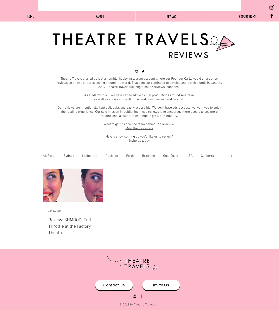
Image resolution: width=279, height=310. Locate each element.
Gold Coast (170, 156)
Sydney (69, 156)
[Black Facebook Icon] (272, 16)
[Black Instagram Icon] (272, 7)
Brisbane (148, 156)
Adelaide (112, 156)
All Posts (49, 156)
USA (189, 156)
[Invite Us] (161, 285)
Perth (130, 156)
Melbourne (89, 156)
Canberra (207, 156)
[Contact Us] (114, 285)
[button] (231, 156)
